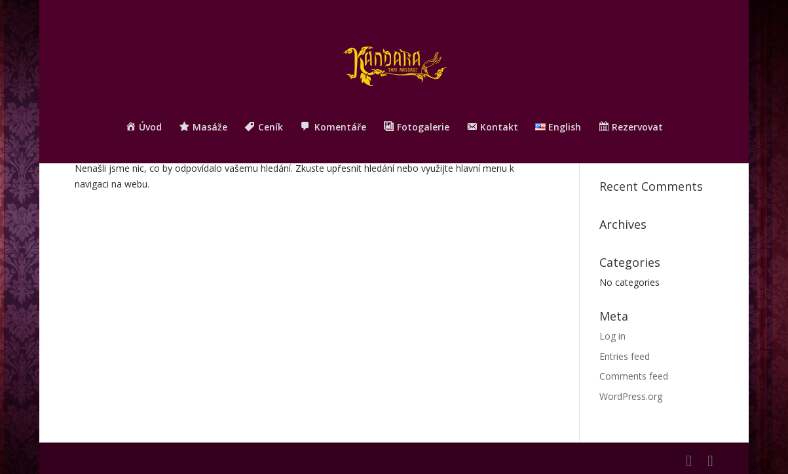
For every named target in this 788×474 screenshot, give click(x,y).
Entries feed (624, 356)
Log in (612, 336)
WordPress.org (630, 396)
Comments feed (633, 376)
